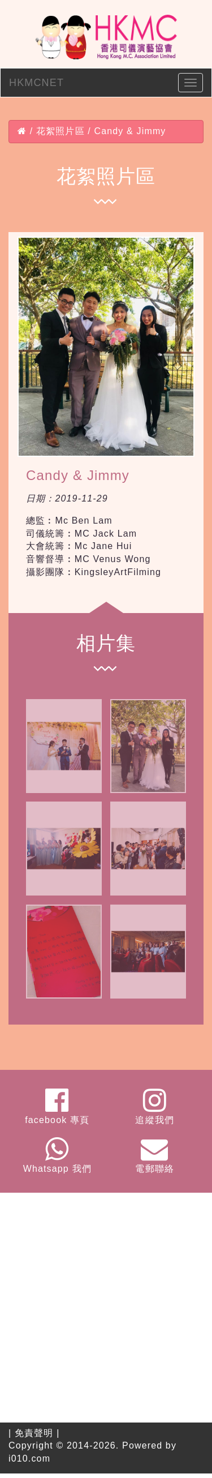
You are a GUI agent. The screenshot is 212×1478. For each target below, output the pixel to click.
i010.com (29, 1458)
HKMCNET (36, 82)
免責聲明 (34, 1433)
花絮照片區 (60, 131)
